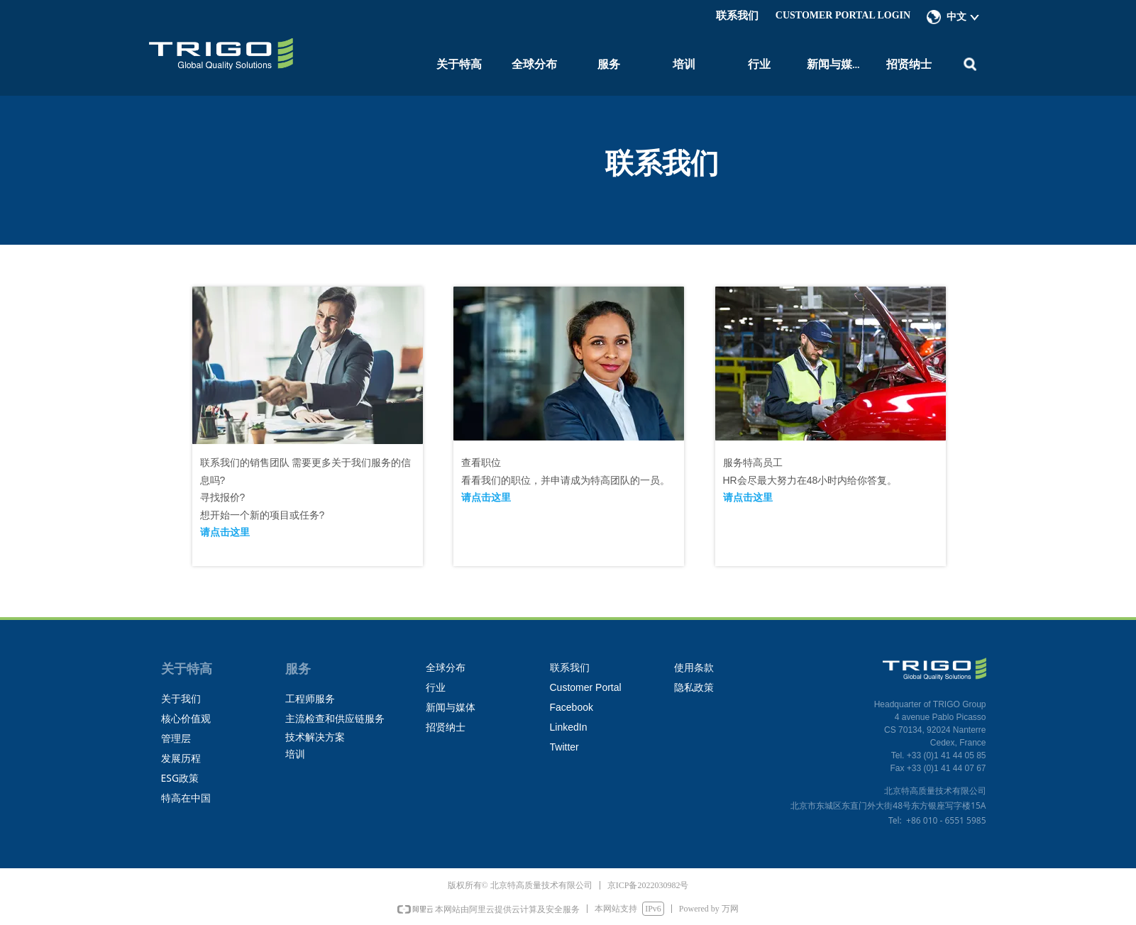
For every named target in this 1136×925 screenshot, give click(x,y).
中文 (956, 16)
